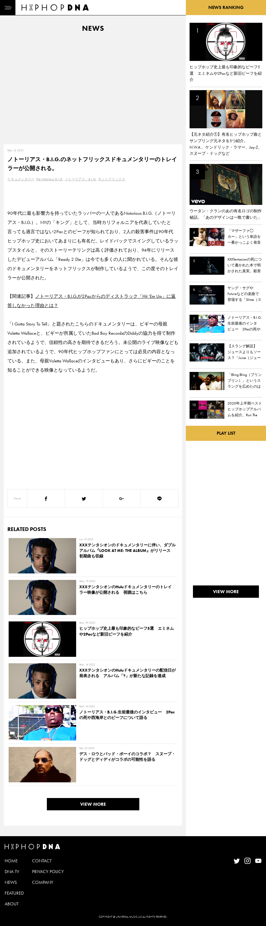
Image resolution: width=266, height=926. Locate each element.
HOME (11, 861)
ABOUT (11, 904)
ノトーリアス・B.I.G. (80, 179)
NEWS (11, 882)
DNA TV (12, 871)
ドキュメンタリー (21, 179)
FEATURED (14, 893)
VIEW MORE (93, 804)
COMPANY (42, 882)
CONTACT (41, 861)
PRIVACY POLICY (48, 871)
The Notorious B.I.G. (49, 179)
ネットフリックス (111, 179)
